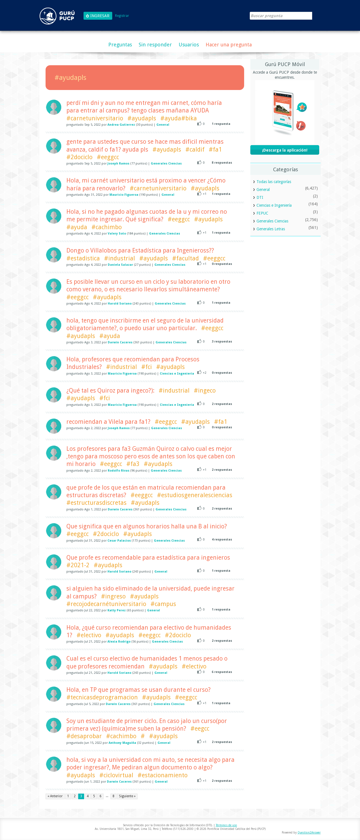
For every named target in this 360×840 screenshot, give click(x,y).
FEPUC (262, 213)
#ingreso (113, 596)
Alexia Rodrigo (118, 641)
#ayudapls (141, 118)
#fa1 (215, 149)
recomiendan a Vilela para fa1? (108, 421)
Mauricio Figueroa (123, 195)
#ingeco (205, 390)
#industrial (119, 258)
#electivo (88, 635)
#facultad (185, 258)
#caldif (194, 149)
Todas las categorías (273, 181)
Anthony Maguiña (122, 743)
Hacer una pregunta (229, 45)
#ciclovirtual (116, 775)
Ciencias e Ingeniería (177, 373)
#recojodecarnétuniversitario (106, 603)
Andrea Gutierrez (121, 125)
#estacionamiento (163, 775)
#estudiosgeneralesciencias (194, 495)
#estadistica (83, 258)
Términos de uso (226, 825)
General (162, 125)
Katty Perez (116, 610)
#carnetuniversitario (94, 118)
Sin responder (155, 45)
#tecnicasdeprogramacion (102, 697)
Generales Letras (270, 229)
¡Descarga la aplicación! (284, 150)
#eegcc (199, 728)
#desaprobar (84, 736)
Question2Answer (309, 832)
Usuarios (189, 45)
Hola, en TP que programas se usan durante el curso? (138, 689)
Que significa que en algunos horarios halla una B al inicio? (146, 526)
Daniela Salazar (120, 265)
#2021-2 (77, 565)
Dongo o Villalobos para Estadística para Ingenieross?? (140, 250)
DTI (259, 197)
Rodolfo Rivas (118, 470)
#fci (146, 366)
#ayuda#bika (178, 118)
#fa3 (133, 463)
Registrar (122, 16)
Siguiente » (127, 796)
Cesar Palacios (119, 540)
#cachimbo (106, 227)
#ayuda (76, 227)
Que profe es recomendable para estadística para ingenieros (148, 557)
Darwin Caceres (120, 342)
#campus (163, 603)
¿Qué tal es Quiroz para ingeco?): (110, 390)
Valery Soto (117, 233)
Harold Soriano (120, 303)
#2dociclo (79, 157)
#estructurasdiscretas (96, 502)
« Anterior (55, 796)
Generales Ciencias (166, 163)
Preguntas (120, 45)
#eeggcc (108, 157)
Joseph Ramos (118, 163)
